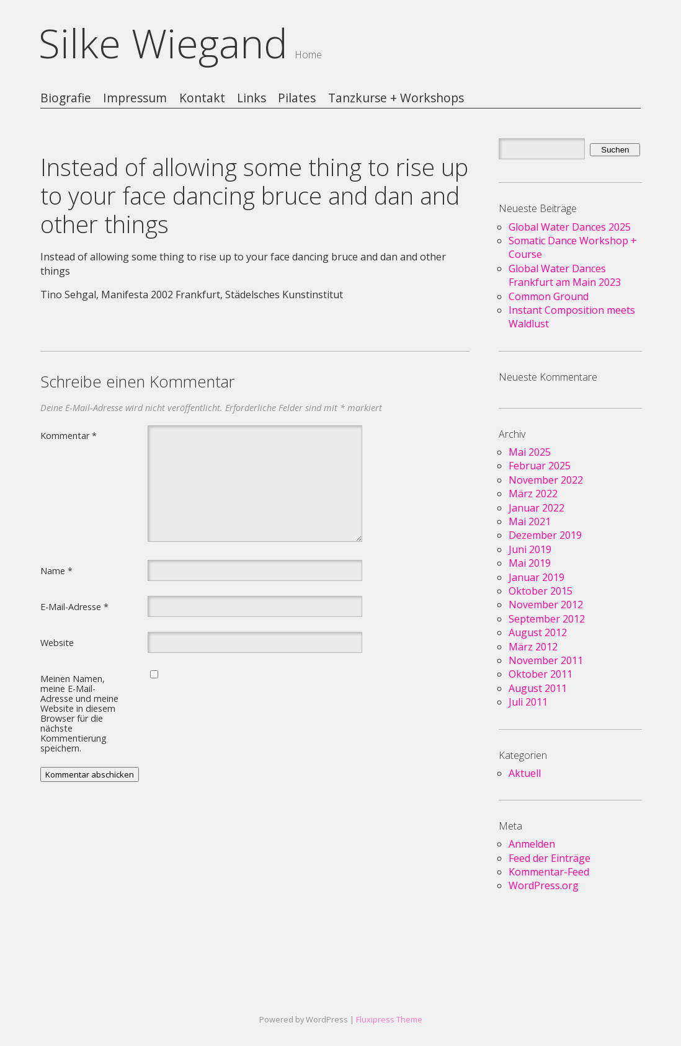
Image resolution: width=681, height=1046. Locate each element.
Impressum (135, 98)
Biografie (65, 98)
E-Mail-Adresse (74, 606)
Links (251, 98)
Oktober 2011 (540, 674)
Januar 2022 (536, 508)
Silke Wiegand (163, 43)
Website (57, 642)
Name (56, 570)
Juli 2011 (528, 702)
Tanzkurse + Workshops (396, 98)
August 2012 (538, 632)
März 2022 (533, 493)
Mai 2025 (530, 452)
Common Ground (549, 296)
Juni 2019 (530, 549)
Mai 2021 (530, 521)
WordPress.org (544, 885)
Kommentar (68, 435)
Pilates (297, 98)
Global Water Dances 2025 (570, 227)
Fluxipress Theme (389, 1019)
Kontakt (202, 98)
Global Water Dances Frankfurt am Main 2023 (565, 275)
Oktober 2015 (540, 591)
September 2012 (547, 619)
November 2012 (546, 604)
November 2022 (546, 480)
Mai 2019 (530, 563)
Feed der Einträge (549, 858)
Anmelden (532, 844)
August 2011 (538, 688)
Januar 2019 (536, 577)
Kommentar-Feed (549, 872)
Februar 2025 (540, 465)
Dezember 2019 (545, 535)
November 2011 (546, 660)
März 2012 (533, 647)
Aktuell (525, 773)
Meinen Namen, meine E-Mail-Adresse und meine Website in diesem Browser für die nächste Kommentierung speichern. (79, 713)
